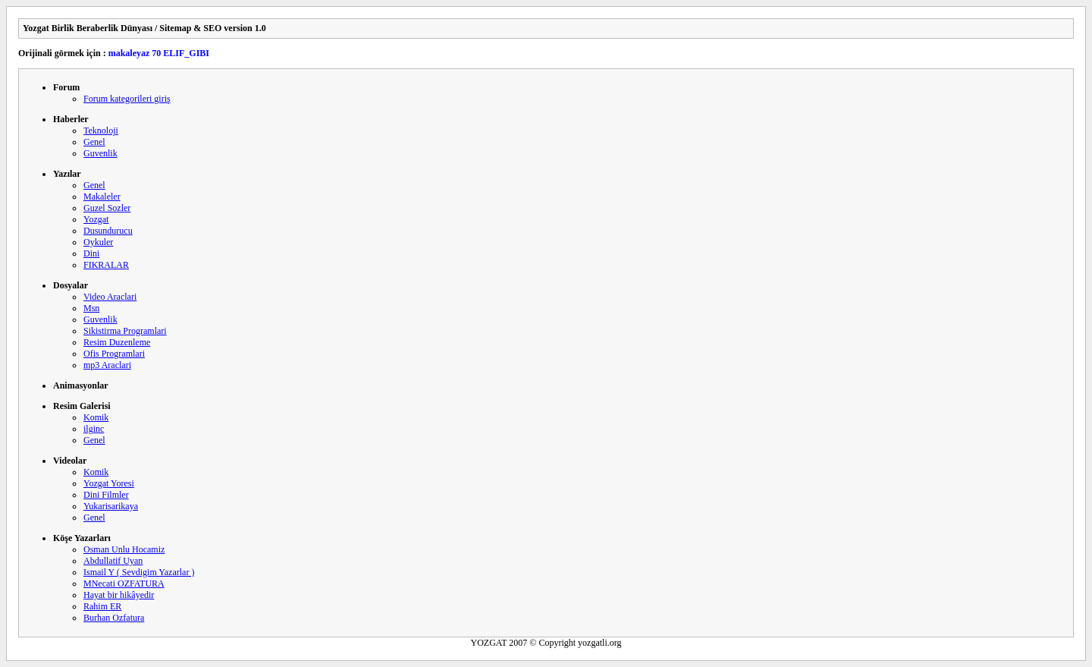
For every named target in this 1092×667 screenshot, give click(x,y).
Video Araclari (109, 296)
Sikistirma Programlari (125, 331)
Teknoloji (100, 130)
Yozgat (95, 219)
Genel (94, 142)
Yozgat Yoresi (108, 483)
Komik (95, 417)
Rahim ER (102, 606)
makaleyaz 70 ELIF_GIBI (158, 53)
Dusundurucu (108, 230)
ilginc (93, 428)
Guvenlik (100, 153)
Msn (91, 308)
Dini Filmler (106, 494)
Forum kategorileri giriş (127, 98)
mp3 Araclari (107, 365)
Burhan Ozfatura (113, 617)
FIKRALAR (106, 265)
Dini (91, 253)
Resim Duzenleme (116, 342)
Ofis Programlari (114, 353)
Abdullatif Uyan (113, 560)
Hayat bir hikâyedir (118, 595)
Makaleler (102, 196)
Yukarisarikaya (110, 506)
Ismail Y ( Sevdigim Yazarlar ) (138, 572)
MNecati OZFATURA (124, 583)
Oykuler (98, 242)
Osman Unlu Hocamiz (124, 549)
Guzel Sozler (106, 208)
